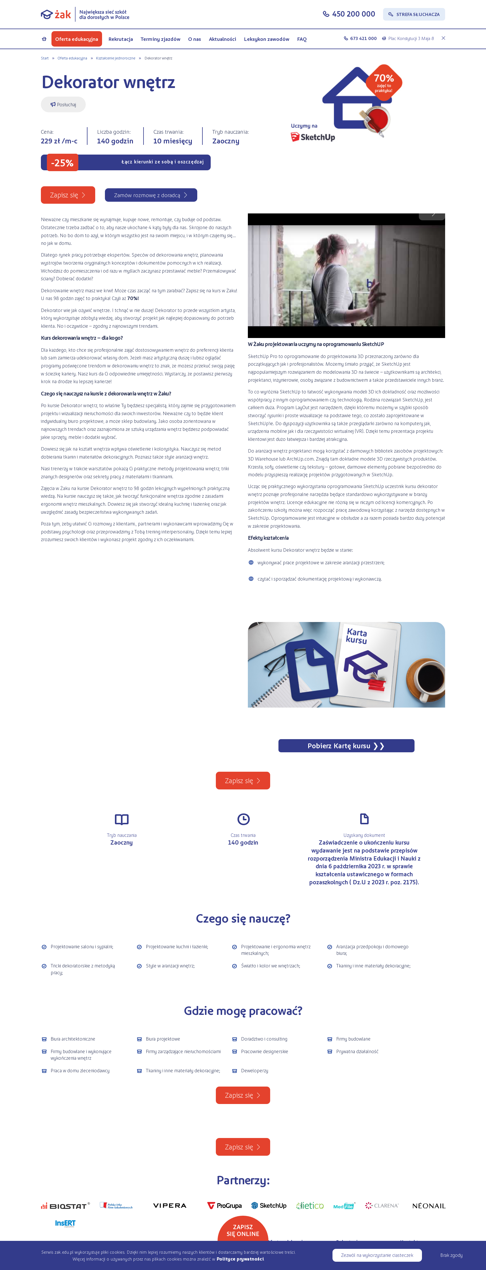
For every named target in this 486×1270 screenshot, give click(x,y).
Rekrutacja (120, 39)
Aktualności (222, 39)
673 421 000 (363, 38)
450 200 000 (353, 13)
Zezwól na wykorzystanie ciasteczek (377, 1255)
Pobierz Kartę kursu (339, 745)
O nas (194, 39)
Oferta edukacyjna (76, 39)
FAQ (302, 39)
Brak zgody (451, 1255)
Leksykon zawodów (266, 39)
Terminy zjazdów (160, 39)
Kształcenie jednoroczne (115, 57)
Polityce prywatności (240, 1258)
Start (45, 57)
